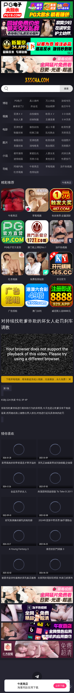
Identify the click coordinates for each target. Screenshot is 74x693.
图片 (5, 142)
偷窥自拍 (18, 140)
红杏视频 (18, 172)
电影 (5, 129)
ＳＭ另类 (66, 119)
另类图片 (66, 145)
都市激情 (18, 153)
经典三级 (34, 132)
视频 (5, 116)
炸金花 (34, 106)
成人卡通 (50, 127)
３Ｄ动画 (66, 113)
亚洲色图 (34, 140)
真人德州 (34, 100)
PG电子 (18, 100)
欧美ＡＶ (50, 113)
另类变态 (66, 132)
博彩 (5, 103)
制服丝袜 (18, 132)
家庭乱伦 (34, 153)
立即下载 (60, 685)
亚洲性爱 (18, 127)
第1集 (6, 388)
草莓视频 (50, 166)
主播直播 (50, 119)
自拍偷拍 (34, 113)
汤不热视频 (66, 166)
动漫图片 (66, 140)
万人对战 (50, 100)
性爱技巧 (66, 158)
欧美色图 (50, 140)
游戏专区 (66, 100)
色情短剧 (34, 172)
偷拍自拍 (34, 127)
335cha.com (37, 80)
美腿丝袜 (18, 145)
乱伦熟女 (50, 132)
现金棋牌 (50, 106)
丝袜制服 (34, 119)
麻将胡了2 (18, 106)
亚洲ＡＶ (18, 113)
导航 (5, 169)
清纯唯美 (34, 145)
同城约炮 (18, 166)
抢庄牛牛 (66, 106)
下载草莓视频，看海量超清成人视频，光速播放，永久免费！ (38, 379)
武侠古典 (66, 153)
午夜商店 (34, 166)
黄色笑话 (50, 158)
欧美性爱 (66, 127)
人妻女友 (50, 153)
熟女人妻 (18, 119)
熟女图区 (50, 145)
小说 (5, 155)
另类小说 (34, 158)
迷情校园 (18, 158)
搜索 (66, 88)
